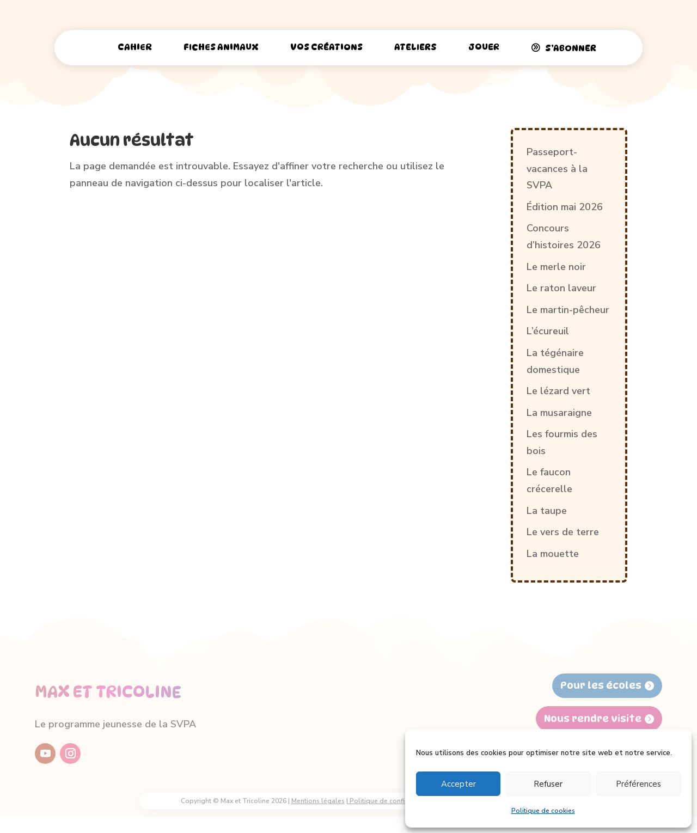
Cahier (135, 47)
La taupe (547, 510)
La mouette (553, 553)
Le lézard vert (558, 390)
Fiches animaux (221, 47)
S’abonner (570, 48)
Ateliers (415, 47)
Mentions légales (318, 801)
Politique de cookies (543, 810)
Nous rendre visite (592, 718)
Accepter (458, 784)
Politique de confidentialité (392, 801)
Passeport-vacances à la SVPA (557, 168)
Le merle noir (556, 266)
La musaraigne (559, 412)
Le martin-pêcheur (568, 309)
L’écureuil (548, 331)
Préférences (638, 784)
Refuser (548, 784)
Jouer (483, 47)
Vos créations (326, 47)
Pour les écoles (600, 685)
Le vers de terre (563, 531)
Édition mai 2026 (565, 206)
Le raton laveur (561, 288)
